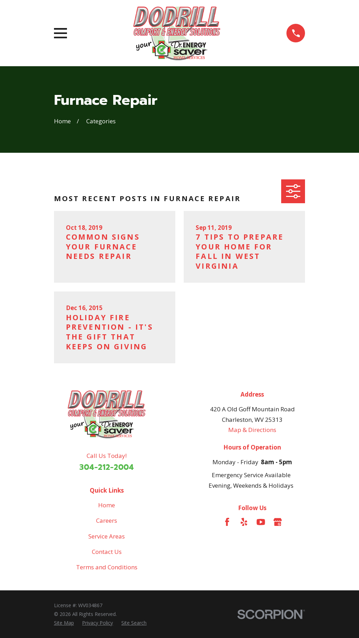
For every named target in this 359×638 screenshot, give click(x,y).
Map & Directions (252, 430)
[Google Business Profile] (277, 522)
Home (106, 505)
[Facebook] (227, 522)
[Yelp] (244, 522)
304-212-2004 (106, 467)
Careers (106, 520)
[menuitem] (64, 623)
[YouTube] (261, 522)
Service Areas (106, 536)
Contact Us (107, 552)
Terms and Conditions (106, 567)
